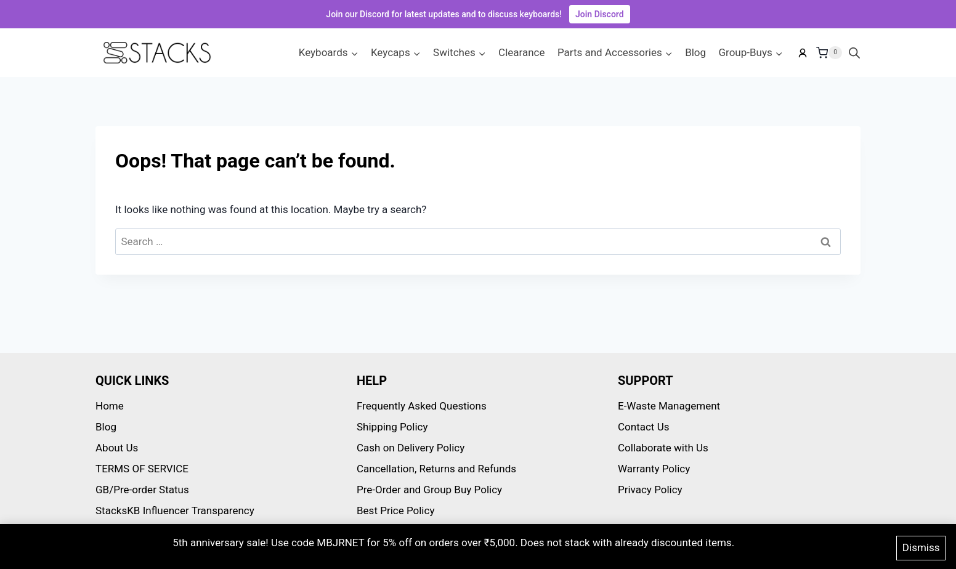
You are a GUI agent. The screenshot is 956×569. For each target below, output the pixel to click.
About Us (116, 448)
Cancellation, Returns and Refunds (436, 468)
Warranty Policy (654, 468)
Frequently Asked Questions (422, 406)
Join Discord (599, 14)
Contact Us (643, 427)
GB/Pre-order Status (142, 489)
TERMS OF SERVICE (141, 468)
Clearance (521, 52)
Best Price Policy (395, 510)
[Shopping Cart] (829, 53)
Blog (695, 52)
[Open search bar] (854, 53)
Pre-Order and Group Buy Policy (429, 489)
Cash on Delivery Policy (410, 448)
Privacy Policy (650, 489)
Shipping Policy (392, 427)
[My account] (802, 53)
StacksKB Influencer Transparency (174, 510)
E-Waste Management (669, 406)
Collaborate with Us (663, 448)
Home (109, 406)
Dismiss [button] (921, 549)
